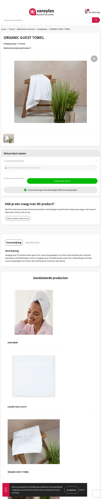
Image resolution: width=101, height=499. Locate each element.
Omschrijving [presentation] (13, 242)
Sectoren (55, 420)
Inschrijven (93, 479)
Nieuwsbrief (57, 427)
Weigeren (82, 490)
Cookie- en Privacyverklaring (63, 453)
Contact (4, 453)
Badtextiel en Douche (26, 29)
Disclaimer (56, 457)
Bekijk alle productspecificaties (17, 48)
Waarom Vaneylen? (59, 423)
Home (3, 29)
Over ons (55, 412)
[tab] (14, 243)
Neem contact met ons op (18, 218)
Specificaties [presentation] (32, 242)
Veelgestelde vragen (60, 431)
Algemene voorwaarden (61, 450)
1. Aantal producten (14, 160)
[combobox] (46, 20)
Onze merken (57, 416)
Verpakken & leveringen (11, 457)
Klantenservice (7, 450)
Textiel (12, 29)
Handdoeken (42, 29)
